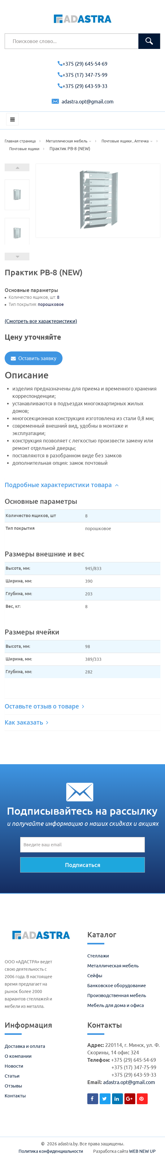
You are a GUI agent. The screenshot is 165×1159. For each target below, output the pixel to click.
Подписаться (82, 865)
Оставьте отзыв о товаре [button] (44, 706)
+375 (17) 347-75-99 (82, 75)
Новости (14, 1066)
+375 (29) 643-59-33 (82, 86)
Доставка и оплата (25, 1046)
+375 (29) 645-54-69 (82, 64)
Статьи (12, 1075)
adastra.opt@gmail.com (83, 101)
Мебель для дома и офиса (115, 1005)
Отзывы (13, 1085)
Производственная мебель (116, 995)
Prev (17, 256)
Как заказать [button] (26, 722)
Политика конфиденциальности (51, 1151)
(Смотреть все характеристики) (41, 321)
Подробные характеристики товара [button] (62, 485)
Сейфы (94, 975)
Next (17, 167)
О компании (18, 1056)
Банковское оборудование (116, 985)
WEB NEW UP (142, 1151)
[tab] (82, 485)
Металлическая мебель (113, 965)
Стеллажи (98, 955)
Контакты (15, 1095)
